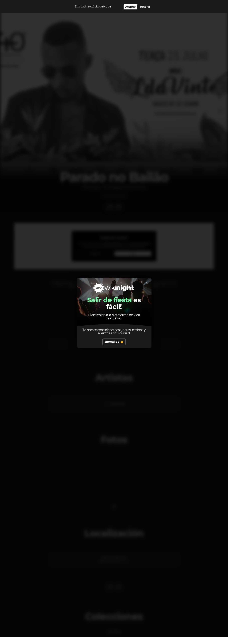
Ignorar (145, 6)
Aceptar (130, 6)
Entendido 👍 (114, 341)
